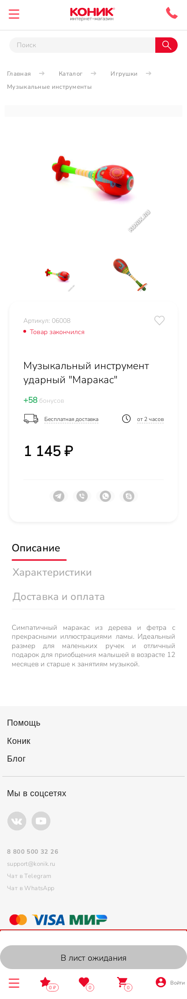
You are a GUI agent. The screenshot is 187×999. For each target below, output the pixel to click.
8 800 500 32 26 (172, 13)
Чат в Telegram (29, 876)
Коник (18, 741)
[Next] (161, 274)
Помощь (24, 723)
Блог (16, 759)
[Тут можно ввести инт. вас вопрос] (82, 45)
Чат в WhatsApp (31, 888)
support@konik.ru (31, 864)
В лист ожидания (94, 957)
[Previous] (25, 274)
